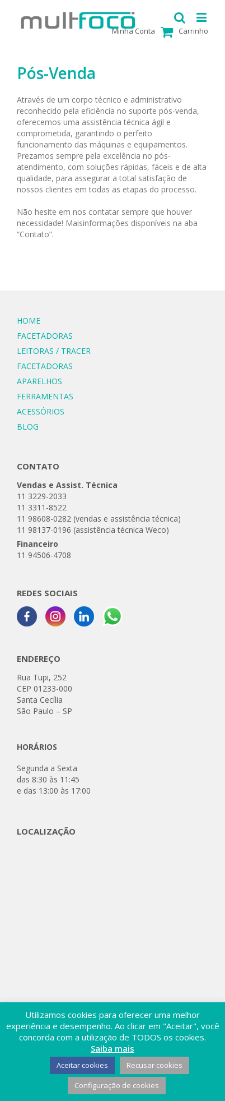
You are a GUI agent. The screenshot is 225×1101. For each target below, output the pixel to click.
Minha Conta (133, 30)
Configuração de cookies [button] (116, 1085)
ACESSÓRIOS (40, 411)
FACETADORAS (45, 335)
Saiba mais (112, 1048)
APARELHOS (39, 381)
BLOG (28, 426)
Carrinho (193, 30)
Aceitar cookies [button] (82, 1065)
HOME (28, 320)
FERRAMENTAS (45, 396)
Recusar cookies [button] (154, 1065)
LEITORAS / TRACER (54, 350)
